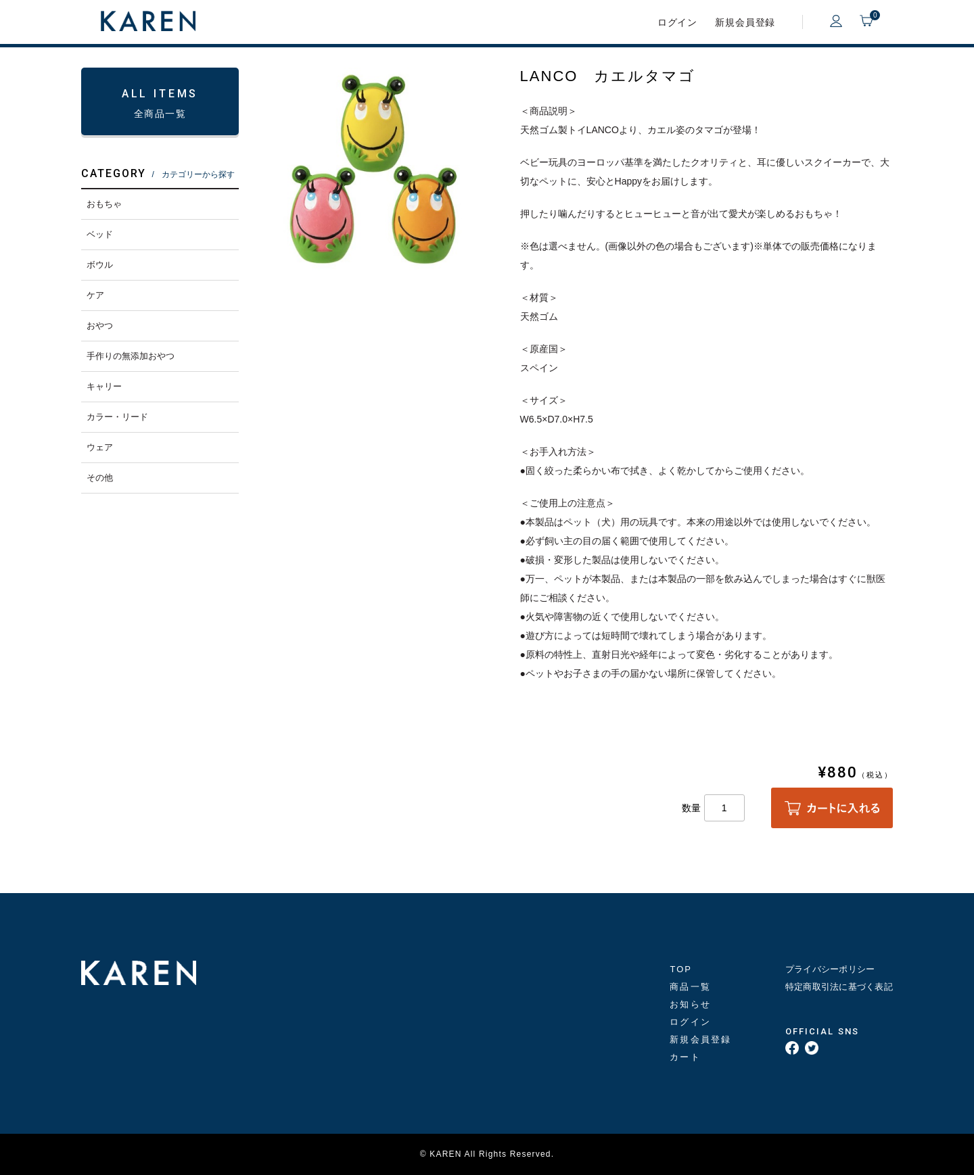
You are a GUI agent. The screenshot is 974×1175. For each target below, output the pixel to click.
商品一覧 (690, 987)
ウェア (100, 447)
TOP (681, 969)
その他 (100, 478)
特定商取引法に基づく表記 (839, 987)
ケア (95, 295)
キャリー (104, 386)
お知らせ (690, 1004)
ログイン (677, 22)
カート (685, 1057)
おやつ (100, 325)
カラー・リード (117, 417)
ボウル (100, 265)
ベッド (100, 234)
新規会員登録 (745, 22)
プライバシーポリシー (830, 969)
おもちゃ (104, 204)
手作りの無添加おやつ (131, 356)
